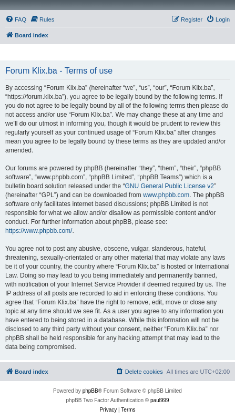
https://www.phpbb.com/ (38, 230)
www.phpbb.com (166, 195)
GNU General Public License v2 (169, 186)
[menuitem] (15, 19)
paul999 (159, 400)
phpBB (90, 391)
